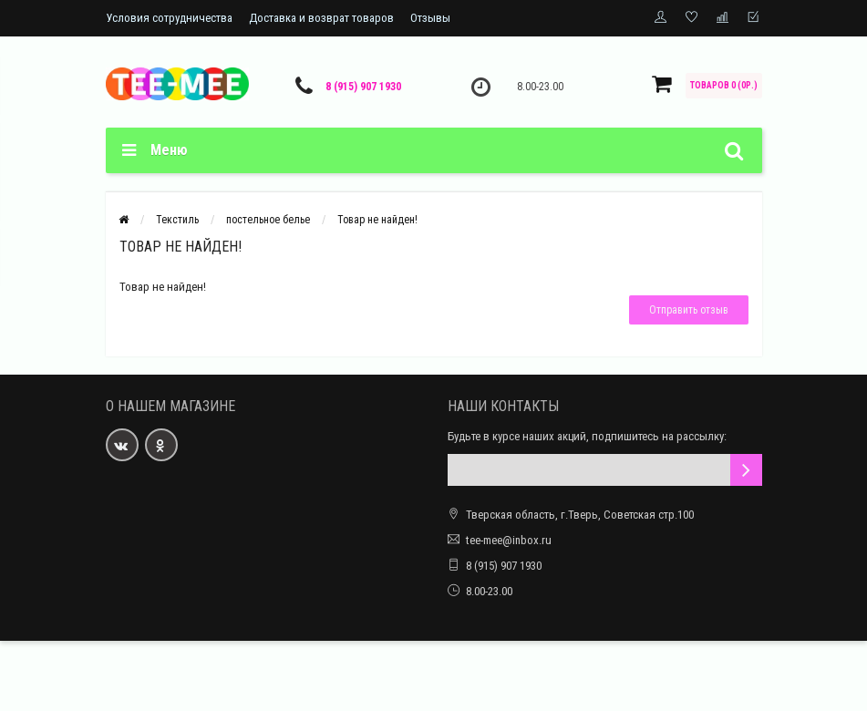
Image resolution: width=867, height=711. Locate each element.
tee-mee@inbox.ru (509, 540)
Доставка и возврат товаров (321, 18)
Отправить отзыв (688, 310)
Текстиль (177, 219)
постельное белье (268, 219)
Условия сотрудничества (169, 18)
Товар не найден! (377, 219)
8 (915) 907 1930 (363, 86)
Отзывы (430, 18)
